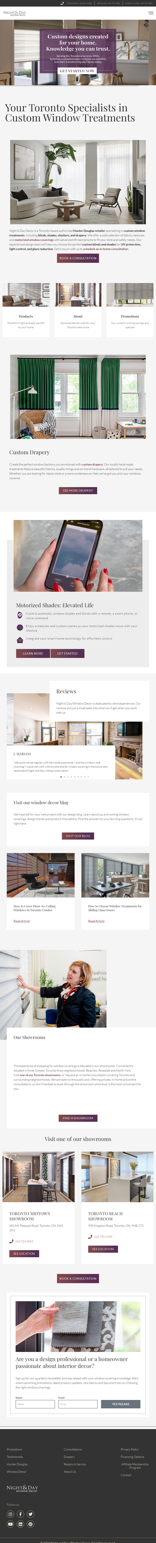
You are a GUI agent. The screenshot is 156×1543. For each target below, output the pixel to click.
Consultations (73, 1449)
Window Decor (16, 1472)
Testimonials (15, 1457)
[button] (150, 13)
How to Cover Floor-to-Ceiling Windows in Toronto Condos (35, 909)
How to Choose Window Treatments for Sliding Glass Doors (115, 909)
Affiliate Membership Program (135, 1466)
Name (19, 1398)
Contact (126, 1475)
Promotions (14, 1449)
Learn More (33, 654)
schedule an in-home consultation (105, 251)
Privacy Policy (130, 1449)
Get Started (67, 654)
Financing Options (132, 1457)
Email (61, 1398)
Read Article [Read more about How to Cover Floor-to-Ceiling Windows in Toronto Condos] (22, 922)
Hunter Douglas (17, 1464)
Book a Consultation (78, 259)
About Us (70, 1472)
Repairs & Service (75, 1464)
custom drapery (92, 466)
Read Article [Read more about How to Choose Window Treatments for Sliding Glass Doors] (96, 922)
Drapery (69, 1457)
